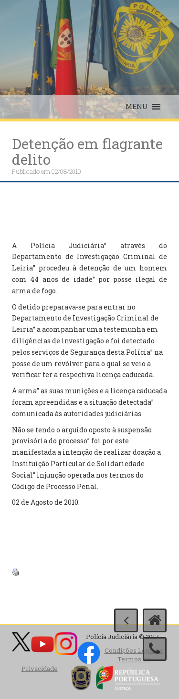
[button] (137, 106)
